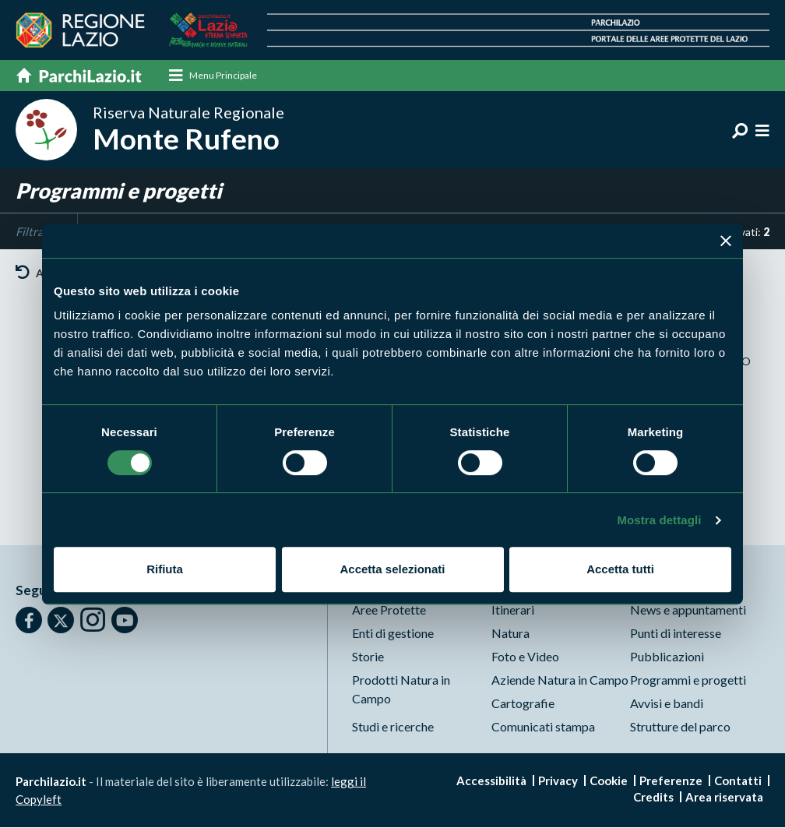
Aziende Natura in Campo (559, 680)
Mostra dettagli (659, 520)
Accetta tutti (620, 569)
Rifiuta (164, 569)
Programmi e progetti (688, 680)
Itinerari (512, 610)
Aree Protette (389, 610)
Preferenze (670, 781)
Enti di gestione (393, 633)
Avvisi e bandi (666, 703)
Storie (368, 657)
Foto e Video (525, 657)
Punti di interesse (675, 633)
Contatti (738, 781)
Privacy (558, 781)
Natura (510, 633)
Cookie (609, 781)
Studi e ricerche (393, 727)
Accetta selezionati (392, 569)
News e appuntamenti (688, 610)
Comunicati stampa (543, 727)
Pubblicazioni (667, 657)
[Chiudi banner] (725, 240)
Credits (653, 798)
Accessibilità (491, 781)
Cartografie (522, 703)
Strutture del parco (680, 727)
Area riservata (724, 798)
